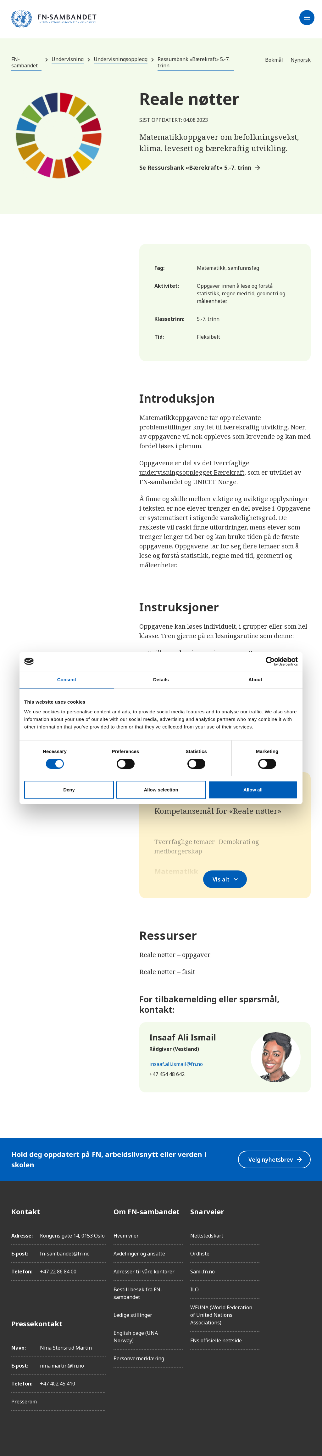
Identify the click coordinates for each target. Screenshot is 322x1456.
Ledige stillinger (133, 1315)
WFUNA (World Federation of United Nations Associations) (221, 1315)
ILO (194, 1289)
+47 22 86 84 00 (58, 1271)
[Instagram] (306, 1229)
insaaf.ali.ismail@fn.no (176, 1064)
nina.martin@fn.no (62, 1365)
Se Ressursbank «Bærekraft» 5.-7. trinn (200, 168)
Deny (69, 789)
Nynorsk (301, 59)
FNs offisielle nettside (216, 1340)
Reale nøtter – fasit (167, 971)
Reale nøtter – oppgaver (175, 954)
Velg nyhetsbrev (275, 1159)
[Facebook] (306, 1211)
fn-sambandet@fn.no (65, 1253)
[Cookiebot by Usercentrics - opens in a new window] (270, 661)
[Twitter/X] (306, 1264)
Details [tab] (161, 679)
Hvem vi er (126, 1235)
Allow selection (161, 789)
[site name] (54, 19)
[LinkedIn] (306, 1247)
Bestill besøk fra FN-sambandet (138, 1293)
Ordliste (199, 1253)
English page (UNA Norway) (136, 1336)
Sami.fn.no (202, 1271)
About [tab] (255, 679)
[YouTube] (306, 1282)
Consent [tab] (66, 679)
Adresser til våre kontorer (144, 1271)
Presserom (24, 1401)
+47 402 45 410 (57, 1383)
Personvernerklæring (139, 1358)
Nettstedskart (206, 1235)
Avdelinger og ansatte (139, 1253)
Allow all (253, 789)
